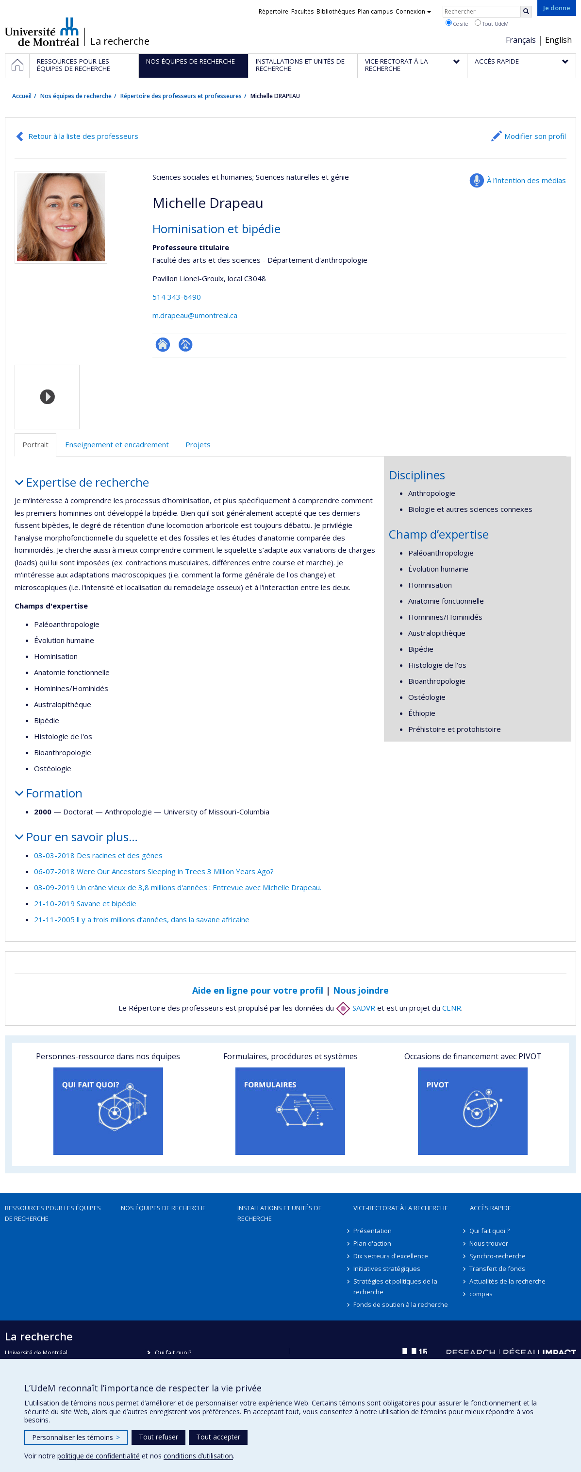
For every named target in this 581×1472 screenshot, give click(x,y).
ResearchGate (162, 344)
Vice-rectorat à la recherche (400, 1207)
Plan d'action (372, 1243)
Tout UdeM (492, 23)
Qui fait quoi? (173, 1353)
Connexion (413, 11)
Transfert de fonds (498, 1268)
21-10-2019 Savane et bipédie (85, 903)
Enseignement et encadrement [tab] (117, 444)
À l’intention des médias (526, 180)
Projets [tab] (198, 444)
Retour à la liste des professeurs (83, 136)
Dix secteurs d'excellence (390, 1256)
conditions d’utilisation (198, 1455)
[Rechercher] (526, 11)
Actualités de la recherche (508, 1281)
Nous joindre (361, 990)
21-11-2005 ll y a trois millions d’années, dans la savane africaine (141, 919)
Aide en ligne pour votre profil (257, 990)
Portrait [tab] (35, 444)
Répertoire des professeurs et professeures (181, 96)
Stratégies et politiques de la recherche (395, 1286)
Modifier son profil (535, 136)
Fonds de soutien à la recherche (400, 1304)
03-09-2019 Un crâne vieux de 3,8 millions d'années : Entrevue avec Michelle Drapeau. (177, 887)
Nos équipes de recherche (76, 96)
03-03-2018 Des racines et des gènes (98, 855)
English (558, 39)
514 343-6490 (176, 297)
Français (521, 39)
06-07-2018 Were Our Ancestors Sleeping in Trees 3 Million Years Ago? (154, 871)
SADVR (355, 1008)
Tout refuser (158, 1436)
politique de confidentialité (98, 1455)
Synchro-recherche (498, 1256)
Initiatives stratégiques (386, 1268)
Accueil (22, 96)
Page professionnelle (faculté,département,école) (185, 344)
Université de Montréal (42, 31)
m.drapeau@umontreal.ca (194, 315)
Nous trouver (489, 1243)
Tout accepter (218, 1436)
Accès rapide (490, 1207)
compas (481, 1293)
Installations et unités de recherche (279, 1213)
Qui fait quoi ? (490, 1230)
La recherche (119, 41)
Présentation (372, 1230)
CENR (451, 1008)
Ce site (457, 23)
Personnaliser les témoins (76, 1437)
